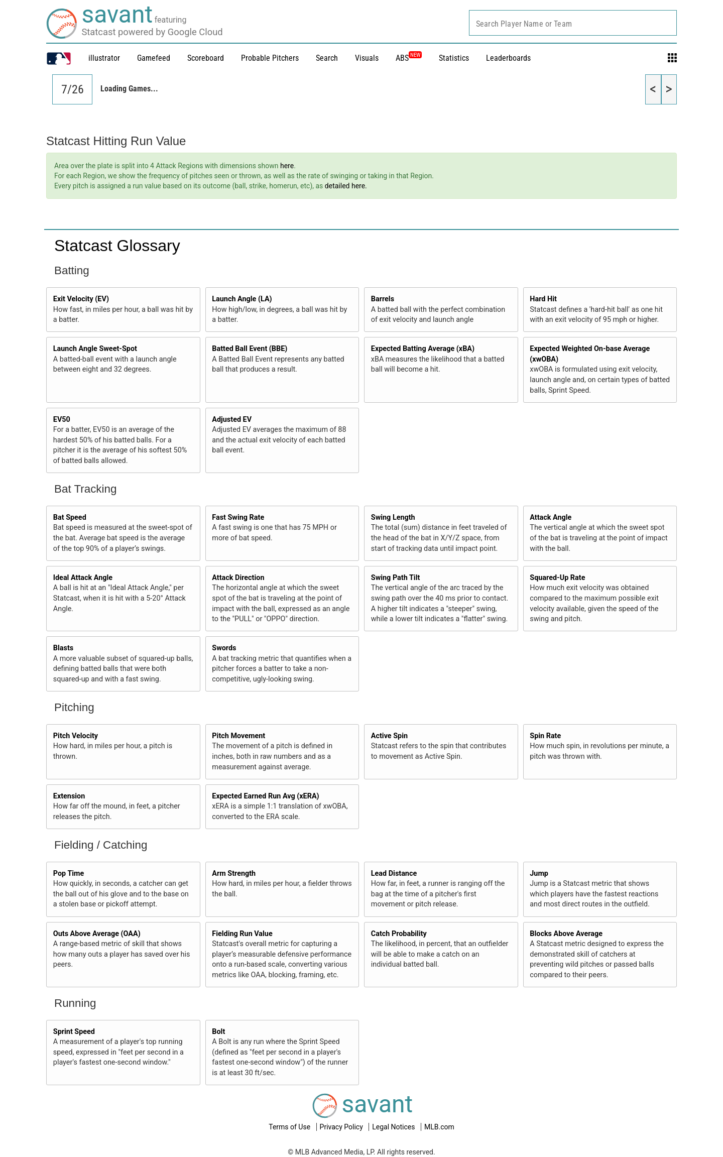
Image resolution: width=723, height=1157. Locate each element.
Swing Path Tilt (395, 577)
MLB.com (439, 1127)
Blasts (63, 648)
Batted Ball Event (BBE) (249, 348)
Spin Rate (545, 736)
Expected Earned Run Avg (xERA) (265, 796)
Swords (224, 648)
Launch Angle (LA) (242, 299)
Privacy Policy (342, 1127)
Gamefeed (153, 58)
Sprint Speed (74, 1031)
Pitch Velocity (75, 736)
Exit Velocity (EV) (81, 299)
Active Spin (389, 736)
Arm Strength (234, 873)
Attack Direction (238, 577)
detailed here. (346, 186)
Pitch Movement (238, 736)
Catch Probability (399, 934)
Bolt (218, 1031)
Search (327, 58)
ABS (409, 58)
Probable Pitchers (270, 58)
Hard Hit (543, 299)
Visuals (367, 58)
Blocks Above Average (566, 934)
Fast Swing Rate (238, 517)
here (287, 166)
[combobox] (573, 23)
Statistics (454, 58)
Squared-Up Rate (557, 577)
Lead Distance (394, 873)
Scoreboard (205, 58)
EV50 (61, 419)
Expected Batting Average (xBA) (422, 348)
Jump (539, 873)
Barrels (382, 299)
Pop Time (68, 873)
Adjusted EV (232, 419)
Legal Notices (394, 1127)
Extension (69, 796)
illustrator (104, 58)
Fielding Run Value (242, 934)
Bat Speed (69, 517)
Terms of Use (290, 1127)
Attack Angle (550, 517)
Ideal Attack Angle (82, 577)
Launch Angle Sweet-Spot (95, 348)
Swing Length (393, 517)
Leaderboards (508, 58)
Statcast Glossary (117, 246)
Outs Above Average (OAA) (97, 934)
